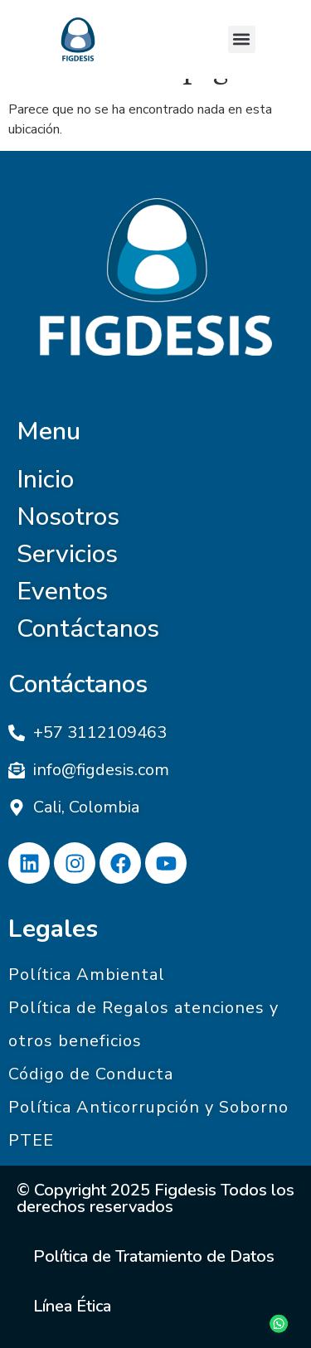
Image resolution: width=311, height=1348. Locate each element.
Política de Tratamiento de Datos (154, 1256)
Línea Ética (72, 1306)
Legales (53, 929)
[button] (241, 39)
